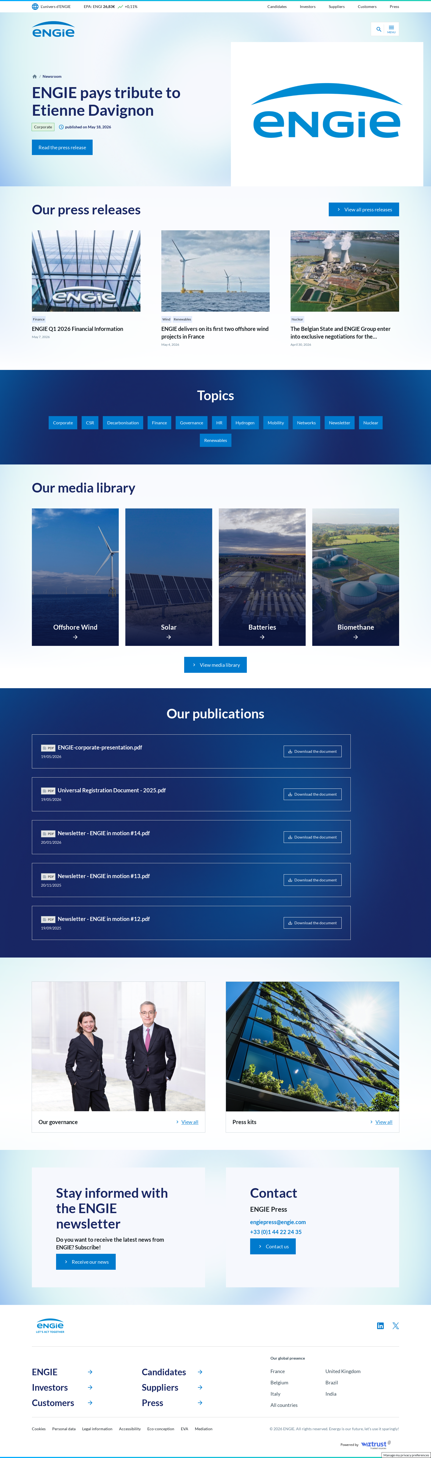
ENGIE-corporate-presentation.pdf (100, 747)
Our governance (58, 1122)
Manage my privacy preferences (406, 1455)
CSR (90, 422)
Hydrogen (245, 422)
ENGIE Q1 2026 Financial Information (77, 328)
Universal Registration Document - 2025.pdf (112, 790)
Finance (39, 319)
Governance (191, 422)
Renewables (182, 319)
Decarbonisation (123, 422)
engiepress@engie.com (278, 1222)
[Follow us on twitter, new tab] (396, 1326)
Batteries (262, 627)
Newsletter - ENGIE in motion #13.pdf (104, 876)
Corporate (43, 127)
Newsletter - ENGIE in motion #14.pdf (104, 833)
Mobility (276, 422)
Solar (169, 627)
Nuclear (297, 319)
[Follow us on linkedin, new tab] (380, 1326)
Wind (166, 319)
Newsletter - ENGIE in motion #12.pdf (104, 918)
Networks (306, 422)
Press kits (244, 1122)
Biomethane (356, 627)
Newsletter (339, 422)
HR (219, 422)
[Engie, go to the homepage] (50, 1326)
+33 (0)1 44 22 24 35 (276, 1232)
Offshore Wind (75, 627)
